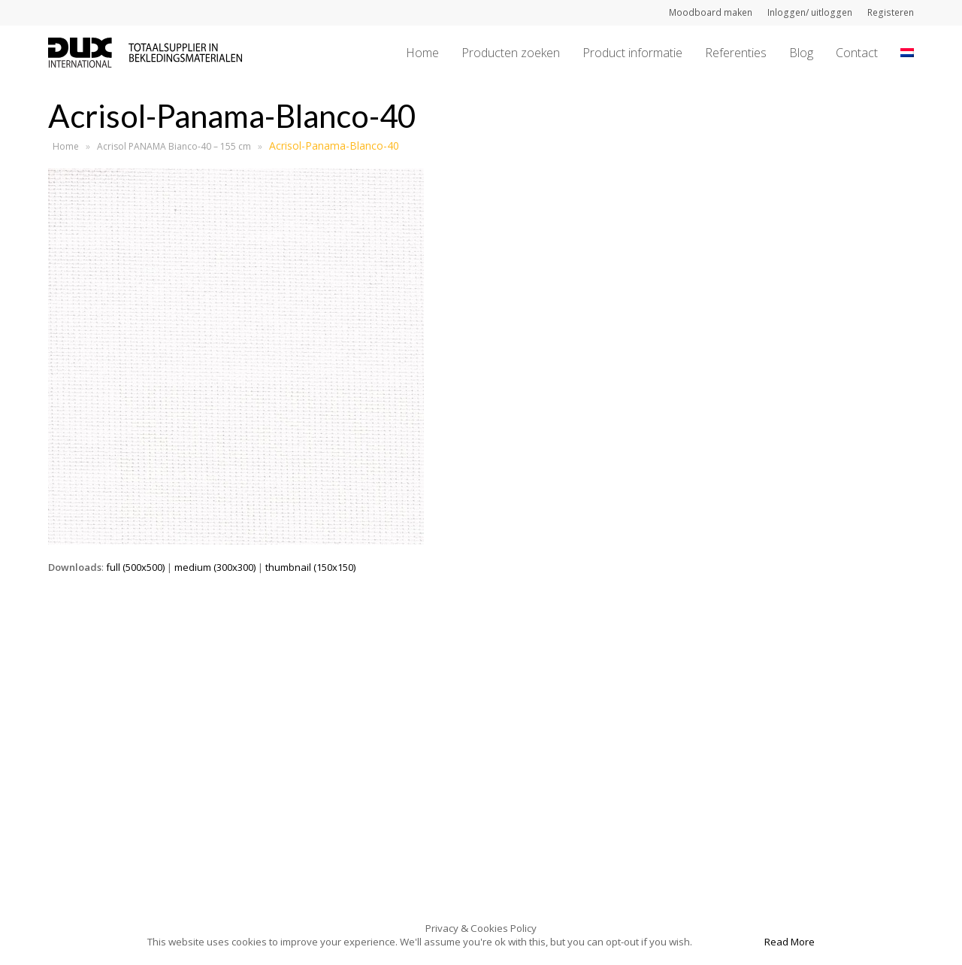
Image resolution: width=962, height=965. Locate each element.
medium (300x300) (215, 567)
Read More (789, 941)
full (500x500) (135, 567)
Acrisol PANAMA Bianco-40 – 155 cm (174, 146)
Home (66, 146)
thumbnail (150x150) (310, 567)
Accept (727, 941)
